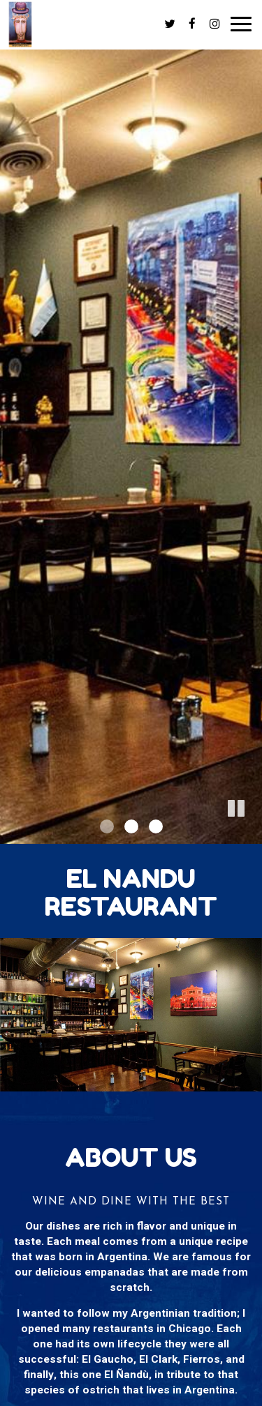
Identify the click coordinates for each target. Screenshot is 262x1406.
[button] (251, 833)
